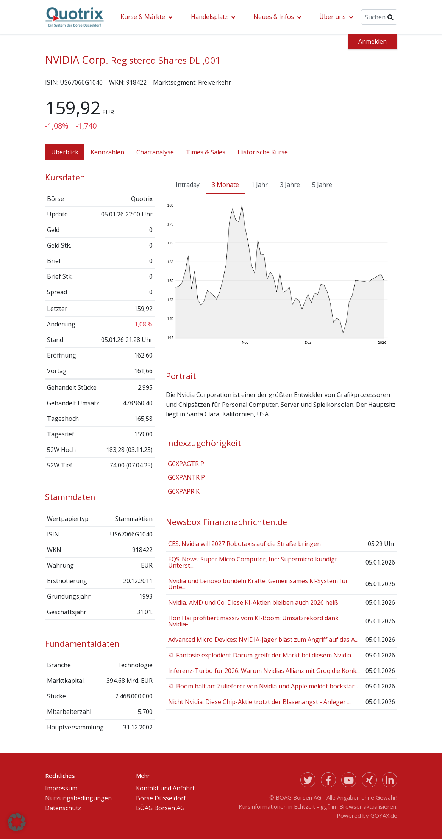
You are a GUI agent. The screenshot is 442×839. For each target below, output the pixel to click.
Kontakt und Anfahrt (165, 788)
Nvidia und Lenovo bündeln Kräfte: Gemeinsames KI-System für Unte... (258, 584)
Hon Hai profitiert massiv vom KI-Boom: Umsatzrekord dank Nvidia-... (253, 621)
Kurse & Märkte (142, 17)
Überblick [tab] (64, 152)
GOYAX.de (383, 815)
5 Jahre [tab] (322, 184)
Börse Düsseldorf (161, 798)
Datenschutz (63, 808)
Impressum (61, 788)
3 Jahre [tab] (290, 184)
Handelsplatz (209, 17)
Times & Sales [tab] (205, 152)
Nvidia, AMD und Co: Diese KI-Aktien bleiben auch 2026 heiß (253, 602)
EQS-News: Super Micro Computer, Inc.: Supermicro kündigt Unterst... (252, 562)
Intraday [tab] (188, 184)
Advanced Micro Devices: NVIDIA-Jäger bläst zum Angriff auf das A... (263, 640)
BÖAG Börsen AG (160, 808)
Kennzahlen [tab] (107, 152)
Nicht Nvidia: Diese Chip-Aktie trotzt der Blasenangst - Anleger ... (259, 702)
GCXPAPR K (184, 491)
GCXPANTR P (186, 477)
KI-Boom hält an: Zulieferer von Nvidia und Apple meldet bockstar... (263, 686)
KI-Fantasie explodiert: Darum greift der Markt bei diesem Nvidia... (261, 655)
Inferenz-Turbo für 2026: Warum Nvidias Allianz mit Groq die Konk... (264, 671)
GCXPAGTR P (186, 463)
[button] (16, 822)
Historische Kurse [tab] (262, 152)
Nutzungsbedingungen (78, 798)
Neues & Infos (273, 17)
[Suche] (379, 17)
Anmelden (372, 41)
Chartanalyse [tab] (155, 152)
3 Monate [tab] (225, 184)
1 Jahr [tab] (259, 184)
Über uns (332, 17)
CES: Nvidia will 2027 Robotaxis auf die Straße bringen (244, 544)
